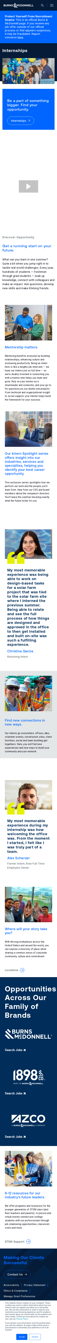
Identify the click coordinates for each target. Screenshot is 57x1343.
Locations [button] (14, 970)
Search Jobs (15, 1050)
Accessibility (11, 1285)
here (20, 37)
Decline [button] (35, 1337)
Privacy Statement (34, 1285)
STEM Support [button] (18, 1241)
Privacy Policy (22, 1319)
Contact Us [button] (17, 1274)
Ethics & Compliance (16, 1290)
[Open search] (43, 5)
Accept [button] (22, 1337)
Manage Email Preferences (19, 1296)
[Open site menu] (50, 5)
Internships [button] (21, 120)
